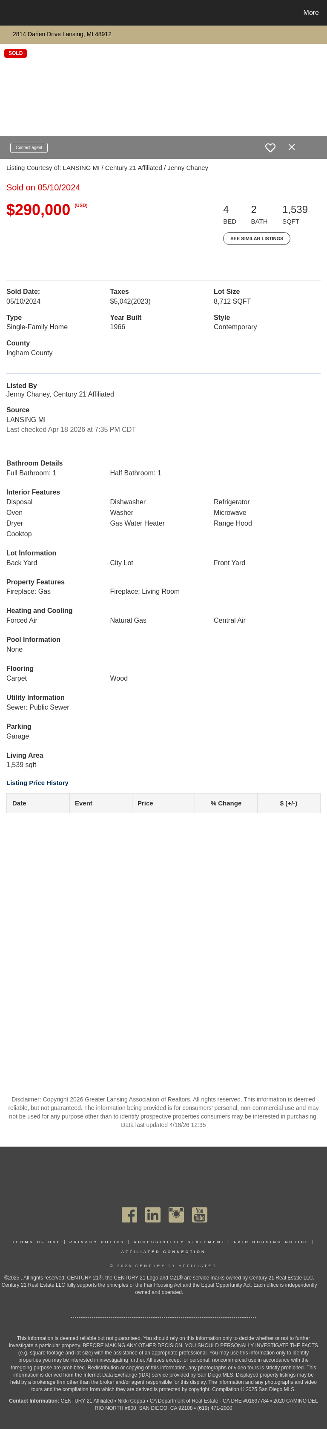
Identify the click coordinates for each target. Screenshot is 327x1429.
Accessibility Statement (180, 1242)
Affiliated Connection (163, 1252)
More (311, 12)
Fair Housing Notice (272, 1242)
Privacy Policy (97, 1242)
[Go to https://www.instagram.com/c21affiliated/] (176, 1215)
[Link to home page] (8, 13)
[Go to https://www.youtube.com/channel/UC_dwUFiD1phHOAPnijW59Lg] (199, 1215)
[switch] (270, 148)
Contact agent (29, 147)
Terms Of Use (36, 1242)
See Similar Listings (256, 238)
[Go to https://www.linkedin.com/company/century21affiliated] (153, 1215)
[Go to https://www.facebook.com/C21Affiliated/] (129, 1215)
